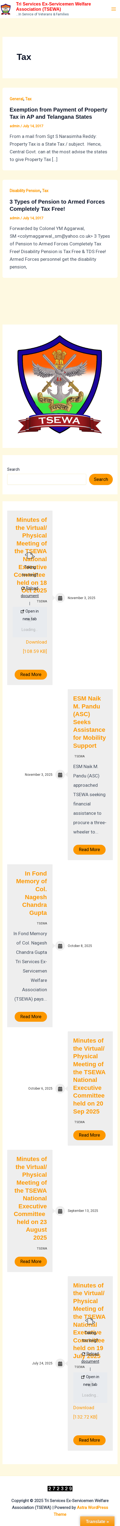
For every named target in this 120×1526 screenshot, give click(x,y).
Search (13, 469)
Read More (30, 674)
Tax (28, 99)
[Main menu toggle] (114, 9)
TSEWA (79, 756)
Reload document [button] (30, 592)
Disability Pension (25, 191)
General (16, 99)
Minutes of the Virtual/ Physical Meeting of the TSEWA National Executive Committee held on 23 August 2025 (30, 1198)
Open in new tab (30, 615)
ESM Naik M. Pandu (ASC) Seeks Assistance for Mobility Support (89, 722)
